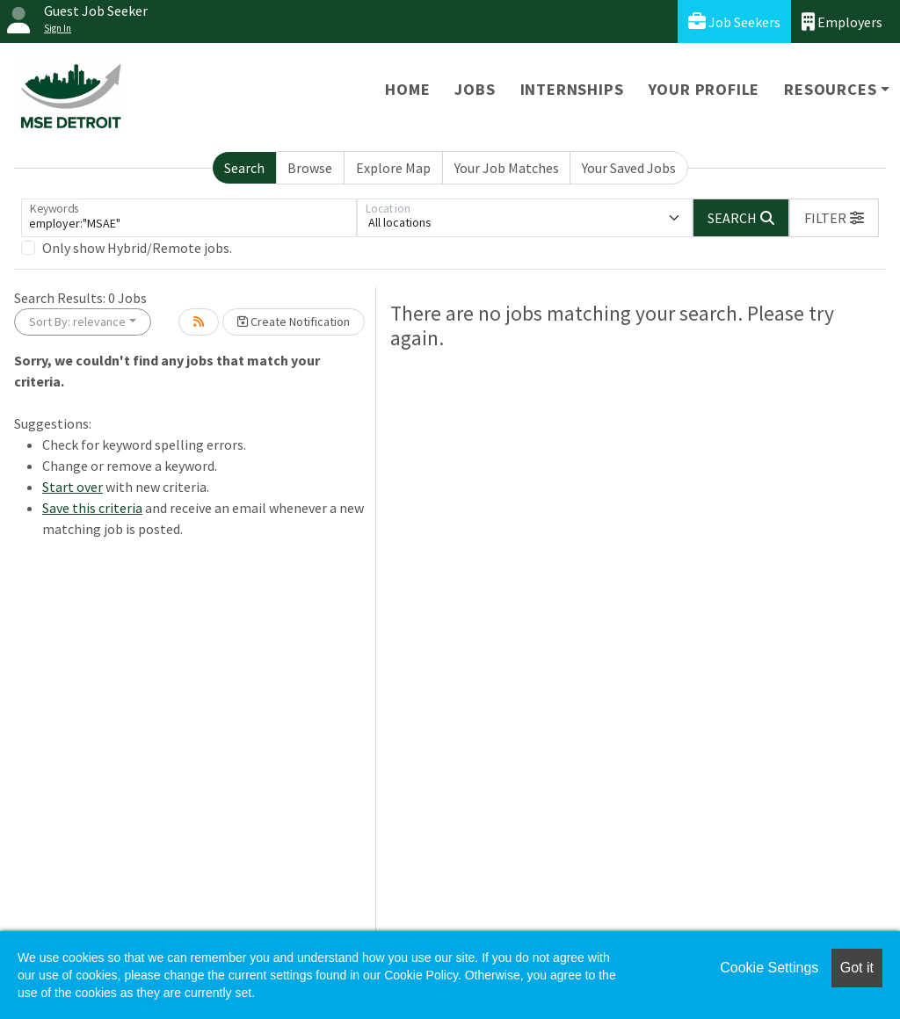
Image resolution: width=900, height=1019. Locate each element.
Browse (309, 168)
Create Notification (293, 321)
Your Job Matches (506, 168)
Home (407, 89)
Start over (72, 486)
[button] (834, 218)
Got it (857, 967)
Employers (842, 22)
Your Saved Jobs (629, 168)
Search (244, 168)
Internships (572, 89)
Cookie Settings (769, 967)
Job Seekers (734, 22)
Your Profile (704, 89)
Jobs (474, 89)
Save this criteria (92, 508)
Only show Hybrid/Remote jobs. (137, 248)
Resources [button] (830, 89)
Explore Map (393, 168)
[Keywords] (189, 218)
